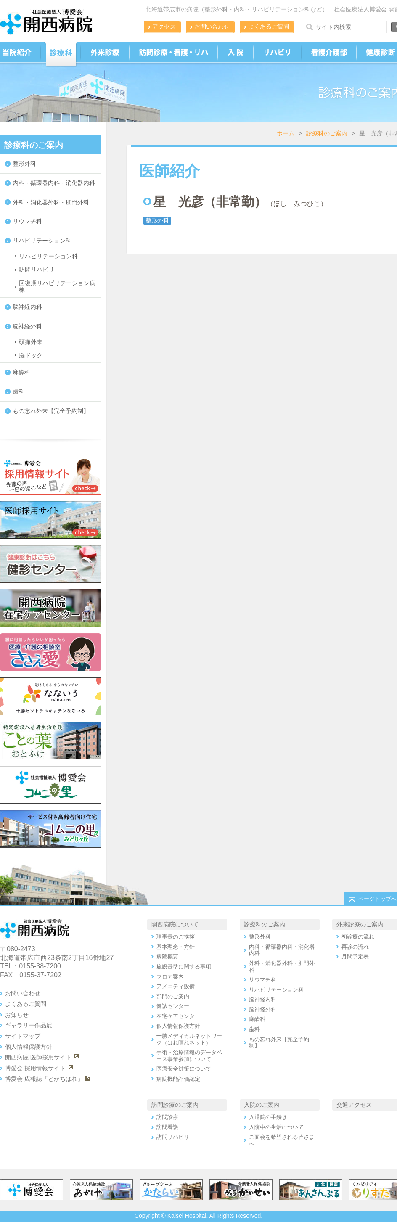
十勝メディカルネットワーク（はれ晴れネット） (189, 1039)
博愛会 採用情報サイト (35, 1068)
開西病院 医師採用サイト (38, 1057)
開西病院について (174, 924)
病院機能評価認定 (178, 1079)
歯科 (18, 391)
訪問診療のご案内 (174, 1104)
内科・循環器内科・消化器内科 (54, 183)
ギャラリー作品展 (28, 1025)
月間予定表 (355, 956)
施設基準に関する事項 (183, 966)
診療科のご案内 (326, 133)
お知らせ (17, 1014)
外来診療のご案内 (360, 924)
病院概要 (167, 956)
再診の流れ (355, 947)
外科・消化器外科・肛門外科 (51, 202)
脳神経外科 (27, 326)
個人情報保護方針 (28, 1046)
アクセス (164, 26)
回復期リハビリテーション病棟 (57, 287)
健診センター (172, 1006)
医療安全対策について (183, 1069)
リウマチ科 (27, 221)
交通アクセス (354, 1104)
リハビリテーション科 (42, 240)
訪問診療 (167, 1117)
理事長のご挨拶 (175, 937)
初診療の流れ (357, 937)
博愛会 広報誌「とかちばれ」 (44, 1078)
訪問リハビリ (36, 269)
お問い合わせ (212, 26)
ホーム (285, 133)
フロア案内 (170, 976)
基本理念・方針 (175, 947)
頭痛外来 (30, 342)
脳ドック (30, 355)
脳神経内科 (27, 307)
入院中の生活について (276, 1127)
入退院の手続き (268, 1117)
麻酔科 (21, 372)
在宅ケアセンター (178, 1016)
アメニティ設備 (175, 986)
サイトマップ (22, 1036)
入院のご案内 (261, 1104)
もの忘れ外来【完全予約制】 (51, 410)
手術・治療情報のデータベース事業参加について (189, 1055)
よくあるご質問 (268, 26)
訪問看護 (167, 1127)
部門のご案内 (172, 996)
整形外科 (24, 163)
